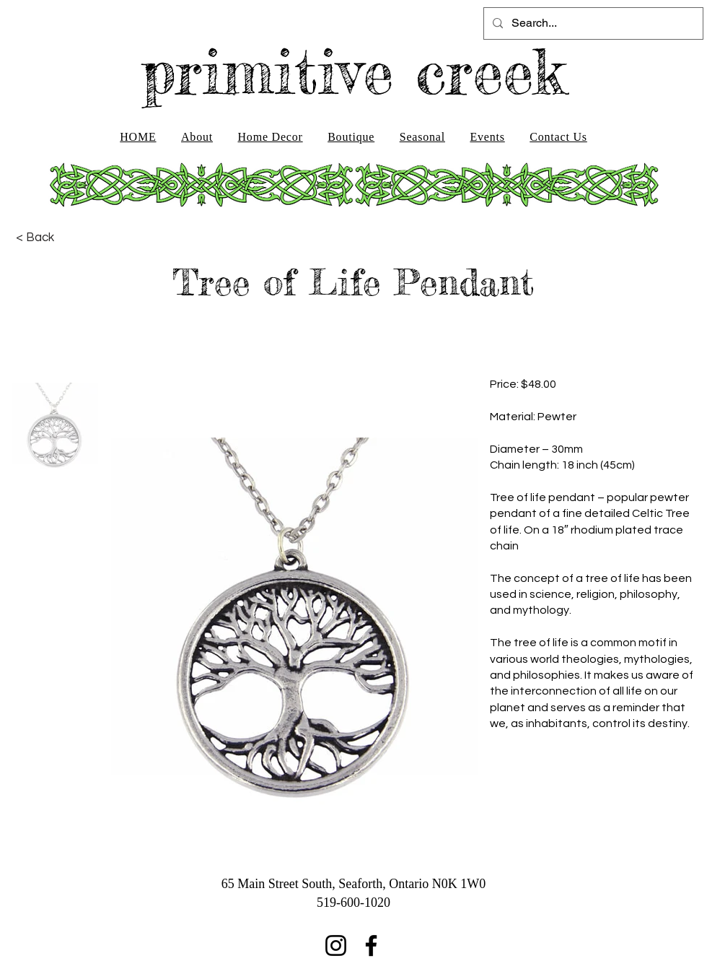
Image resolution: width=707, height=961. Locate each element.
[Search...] (591, 23)
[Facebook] (371, 945)
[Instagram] (336, 945)
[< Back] (35, 237)
